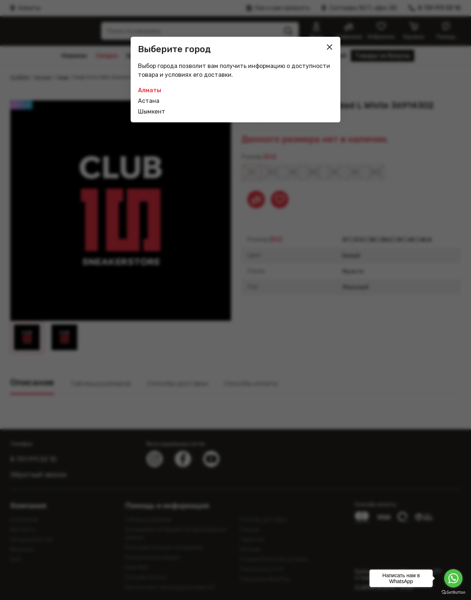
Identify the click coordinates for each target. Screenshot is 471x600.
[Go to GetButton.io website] (453, 592)
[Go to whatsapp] (453, 578)
